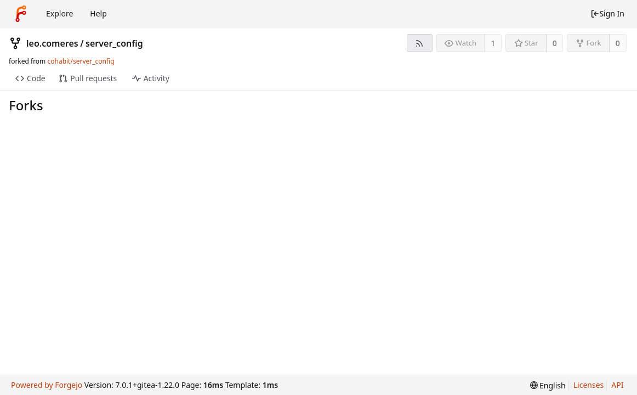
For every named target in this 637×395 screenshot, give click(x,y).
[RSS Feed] (420, 43)
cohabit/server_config (80, 61)
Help (98, 13)
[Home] (20, 14)
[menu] (548, 385)
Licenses (588, 385)
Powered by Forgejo (46, 385)
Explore (59, 13)
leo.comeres (52, 43)
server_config (114, 43)
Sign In (607, 13)
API (617, 385)
